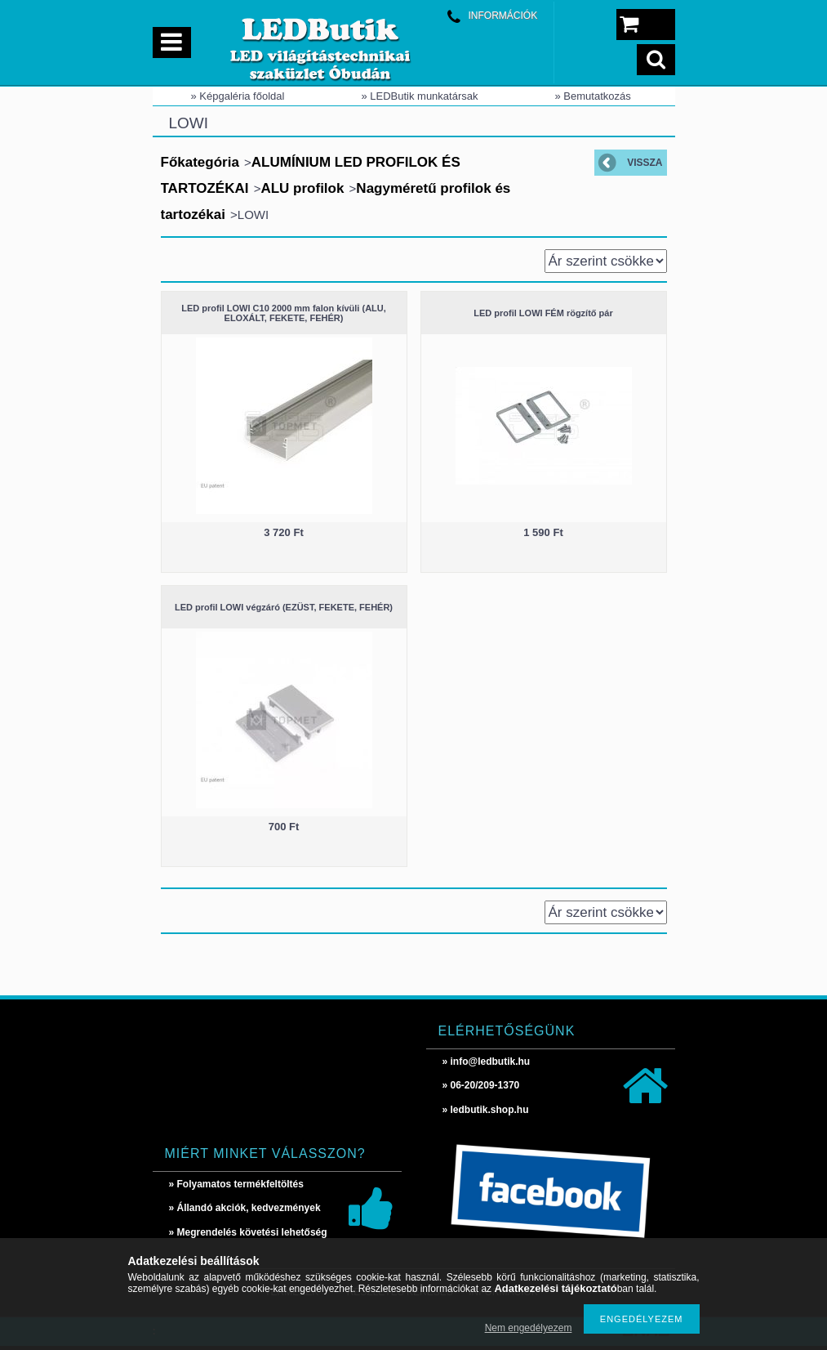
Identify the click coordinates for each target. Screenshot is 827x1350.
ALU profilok (302, 188)
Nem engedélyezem (528, 1328)
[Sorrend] (606, 261)
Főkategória (200, 162)
